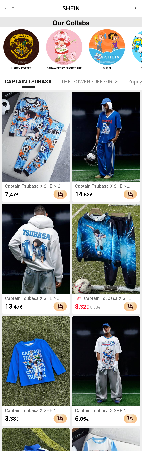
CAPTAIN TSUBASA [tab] (28, 82)
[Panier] (136, 8)
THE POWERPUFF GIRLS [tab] (89, 82)
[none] (71, 22)
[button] (6, 8)
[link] (21, 50)
